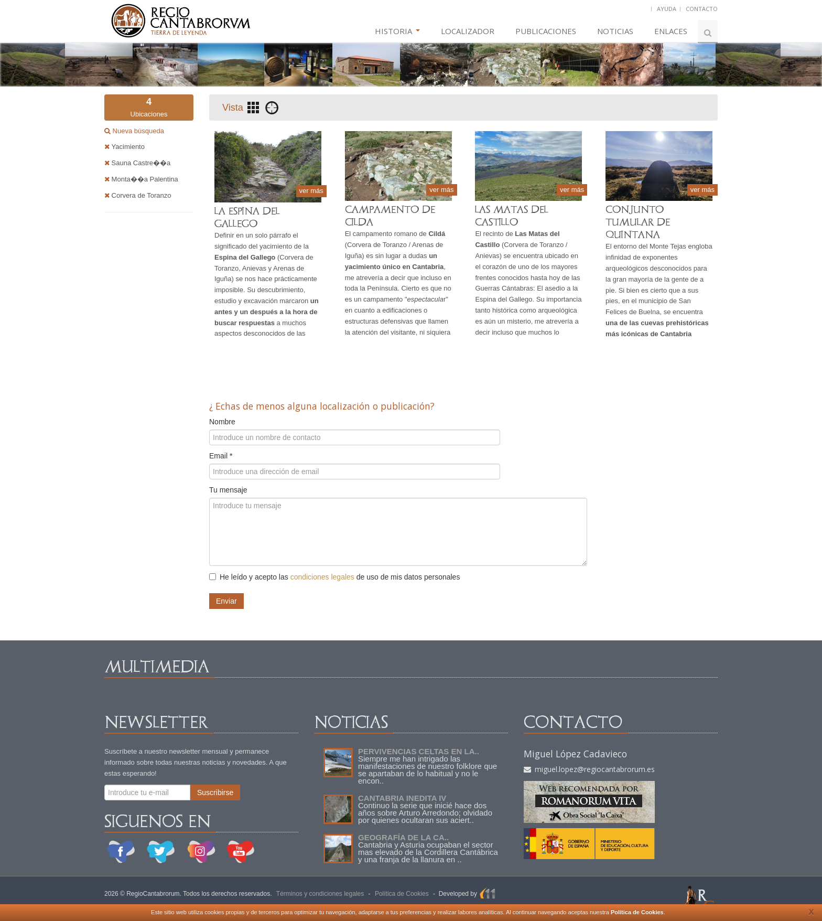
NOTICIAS (615, 31)
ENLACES (670, 31)
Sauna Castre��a (137, 163)
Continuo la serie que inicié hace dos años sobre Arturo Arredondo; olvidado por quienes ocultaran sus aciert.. (425, 812)
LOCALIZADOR (467, 31)
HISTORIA (397, 31)
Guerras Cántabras (504, 288)
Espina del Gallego (503, 299)
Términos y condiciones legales (320, 893)
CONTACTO (702, 9)
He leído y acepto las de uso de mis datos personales (334, 577)
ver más (311, 191)
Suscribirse (215, 792)
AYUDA (666, 9)
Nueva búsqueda (137, 131)
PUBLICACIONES (545, 31)
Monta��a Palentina (141, 179)
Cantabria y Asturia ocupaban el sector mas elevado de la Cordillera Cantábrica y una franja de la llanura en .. (428, 852)
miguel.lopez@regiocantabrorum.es (589, 769)
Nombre (222, 421)
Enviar (226, 601)
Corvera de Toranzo (137, 195)
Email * (220, 456)
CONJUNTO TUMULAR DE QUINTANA (637, 222)
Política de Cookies (637, 912)
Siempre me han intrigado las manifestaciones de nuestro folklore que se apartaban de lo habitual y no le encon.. (427, 769)
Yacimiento (124, 147)
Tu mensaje (228, 490)
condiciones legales (322, 577)
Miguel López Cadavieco (575, 753)
